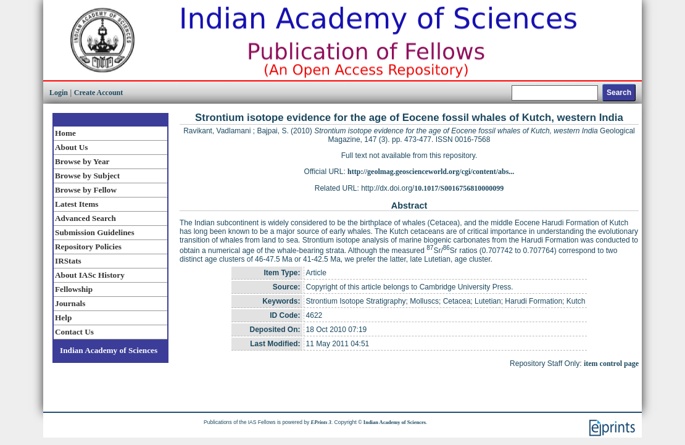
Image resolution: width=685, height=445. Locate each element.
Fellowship (74, 289)
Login (58, 92)
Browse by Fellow (86, 189)
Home (65, 133)
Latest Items (76, 204)
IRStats (68, 260)
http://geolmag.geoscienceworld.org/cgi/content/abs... (430, 171)
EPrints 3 (321, 422)
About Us (71, 147)
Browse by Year (82, 161)
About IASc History (90, 275)
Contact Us (74, 331)
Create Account (98, 92)
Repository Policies (88, 246)
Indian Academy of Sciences (108, 350)
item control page (611, 363)
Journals (70, 303)
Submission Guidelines (95, 232)
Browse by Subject (87, 175)
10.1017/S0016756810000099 (459, 188)
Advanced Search (85, 218)
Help (63, 317)
